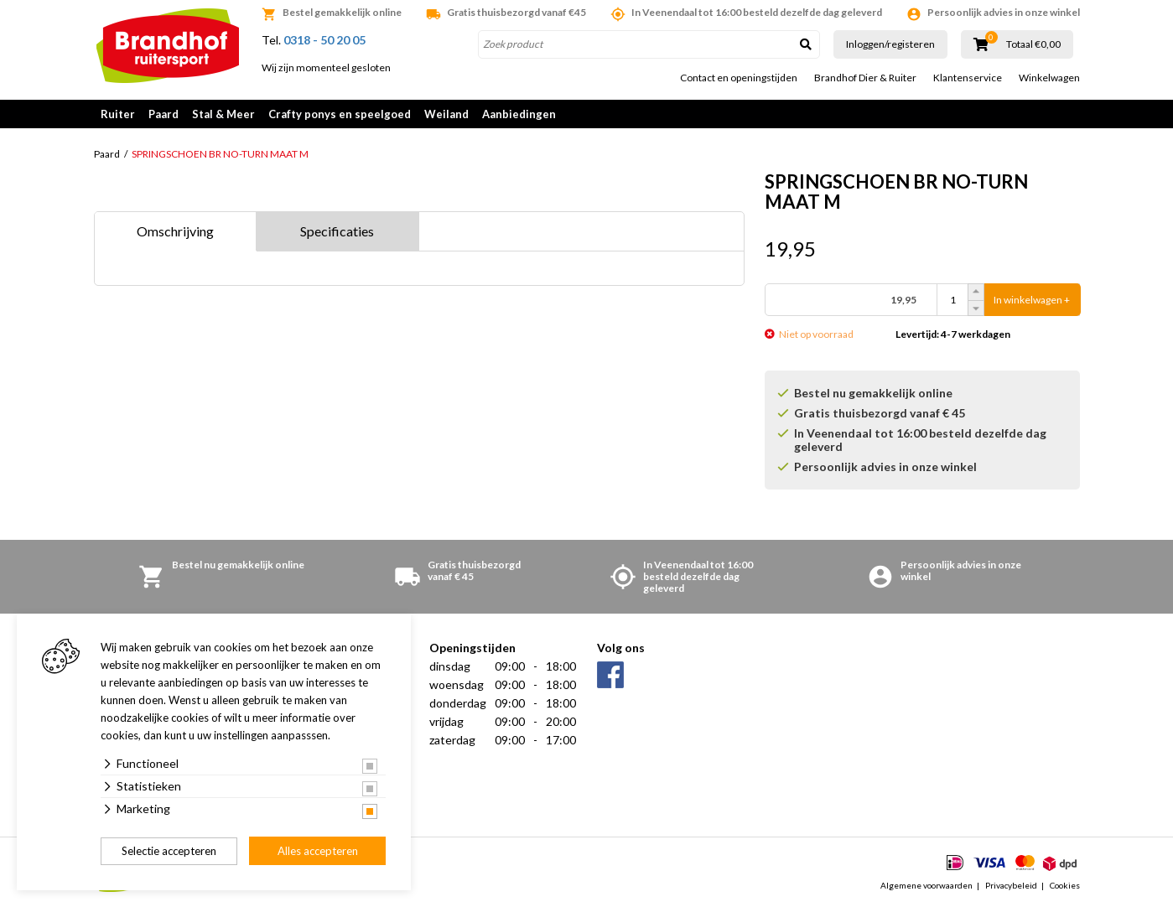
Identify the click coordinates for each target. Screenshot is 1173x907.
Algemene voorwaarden (926, 885)
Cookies (1065, 885)
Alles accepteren (318, 851)
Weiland (446, 114)
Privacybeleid (1011, 885)
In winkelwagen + (1032, 299)
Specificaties (337, 231)
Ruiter (118, 114)
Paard (163, 114)
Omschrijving (175, 231)
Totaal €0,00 (1033, 44)
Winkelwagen (1049, 78)
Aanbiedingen (519, 114)
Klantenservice (967, 78)
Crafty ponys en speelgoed (339, 114)
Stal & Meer (223, 114)
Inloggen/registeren (890, 44)
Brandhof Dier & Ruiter (865, 78)
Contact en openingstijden (738, 78)
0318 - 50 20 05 (324, 40)
